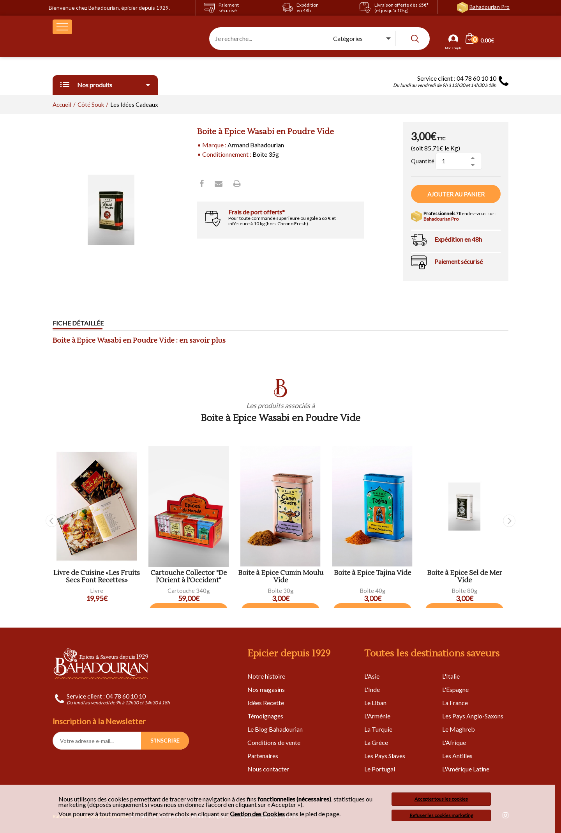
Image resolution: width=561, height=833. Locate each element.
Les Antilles (457, 755)
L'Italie (451, 676)
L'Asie (371, 676)
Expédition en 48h (458, 239)
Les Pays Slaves (384, 755)
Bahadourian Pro (489, 7)
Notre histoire (266, 676)
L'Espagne (455, 689)
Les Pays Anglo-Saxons (472, 716)
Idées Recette (265, 702)
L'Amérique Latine (465, 769)
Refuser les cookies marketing (441, 815)
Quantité (422, 160)
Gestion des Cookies (257, 814)
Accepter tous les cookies (441, 799)
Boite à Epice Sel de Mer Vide (464, 576)
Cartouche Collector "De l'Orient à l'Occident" (188, 576)
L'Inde (372, 689)
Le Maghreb (458, 729)
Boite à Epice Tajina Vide (372, 573)
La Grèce (376, 742)
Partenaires (262, 755)
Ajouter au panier (456, 194)
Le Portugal (379, 769)
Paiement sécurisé (458, 261)
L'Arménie (377, 716)
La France (455, 702)
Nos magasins (266, 689)
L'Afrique (454, 742)
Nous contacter (268, 769)
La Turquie (378, 729)
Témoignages (265, 716)
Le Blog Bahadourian (275, 729)
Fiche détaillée (78, 323)
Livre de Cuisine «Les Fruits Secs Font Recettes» (96, 576)
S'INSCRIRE (165, 740)
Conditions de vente (273, 742)
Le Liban (375, 702)
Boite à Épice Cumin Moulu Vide (280, 576)
